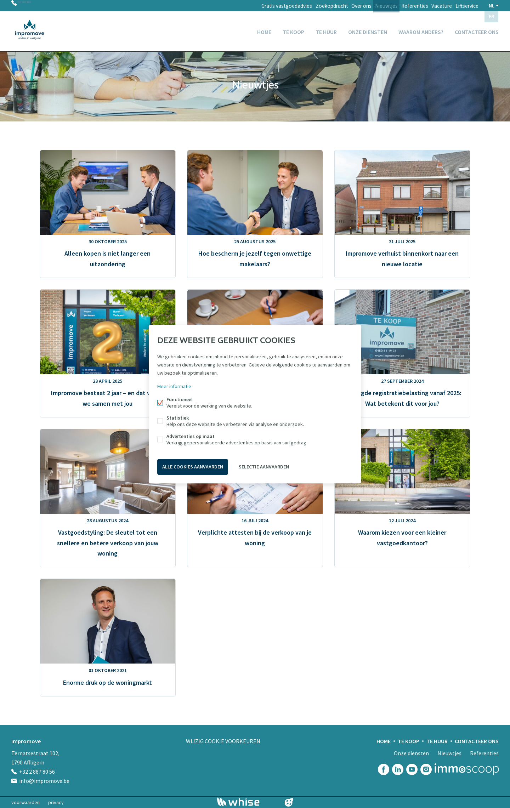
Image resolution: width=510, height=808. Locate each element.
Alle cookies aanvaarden (192, 466)
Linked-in (397, 769)
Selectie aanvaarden (264, 466)
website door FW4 (289, 802)
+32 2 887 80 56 (35, 5)
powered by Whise (246, 801)
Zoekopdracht (311, 5)
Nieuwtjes (373, 5)
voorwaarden (25, 802)
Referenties (405, 5)
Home (264, 29)
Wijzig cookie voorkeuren (223, 741)
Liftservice (465, 5)
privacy (56, 802)
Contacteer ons (477, 29)
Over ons (345, 5)
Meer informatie (174, 387)
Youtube (412, 769)
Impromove (26, 741)
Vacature (436, 5)
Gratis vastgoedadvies (263, 5)
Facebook (383, 769)
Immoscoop (467, 769)
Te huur (326, 29)
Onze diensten (367, 29)
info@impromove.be (44, 780)
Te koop (293, 29)
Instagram (426, 769)
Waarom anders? (420, 29)
